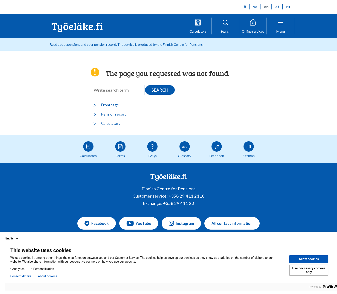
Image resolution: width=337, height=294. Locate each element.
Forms (120, 149)
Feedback (216, 149)
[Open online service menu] (253, 26)
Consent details (20, 276)
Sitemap (249, 149)
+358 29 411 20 (178, 203)
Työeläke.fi (77, 26)
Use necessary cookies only (308, 270)
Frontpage (110, 104)
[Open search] (225, 26)
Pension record (114, 114)
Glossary (184, 149)
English (12, 238)
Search (160, 90)
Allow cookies (309, 259)
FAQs (152, 149)
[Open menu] (280, 26)
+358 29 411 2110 (186, 195)
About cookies (47, 276)
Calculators (110, 123)
